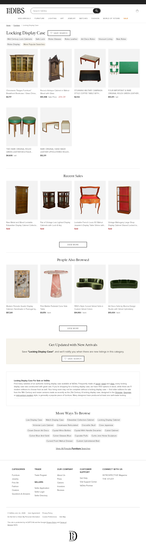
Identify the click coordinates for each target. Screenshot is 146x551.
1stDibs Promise (86, 485)
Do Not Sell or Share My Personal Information (24, 517)
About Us (61, 475)
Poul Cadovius (75, 398)
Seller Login (40, 491)
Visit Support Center (88, 481)
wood (98, 383)
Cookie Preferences (49, 517)
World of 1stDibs (111, 18)
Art (62, 18)
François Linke (61, 398)
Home (8, 25)
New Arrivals (24, 18)
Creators (15, 490)
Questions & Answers (21, 493)
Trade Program (41, 475)
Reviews (60, 490)
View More (73, 244)
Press (59, 478)
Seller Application (42, 488)
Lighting (52, 18)
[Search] (63, 11)
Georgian (127, 392)
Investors (61, 486)
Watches (83, 18)
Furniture (39, 18)
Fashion (95, 18)
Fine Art (15, 482)
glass (112, 383)
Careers (60, 482)
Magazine (115, 475)
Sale (126, 18)
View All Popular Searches (73, 448)
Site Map (62, 517)
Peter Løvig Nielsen (93, 398)
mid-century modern (24, 395)
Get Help (84, 478)
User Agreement (34, 513)
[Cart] (137, 11)
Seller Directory (41, 495)
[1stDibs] (15, 10)
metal (103, 383)
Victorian (119, 392)
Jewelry (72, 18)
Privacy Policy (47, 513)
